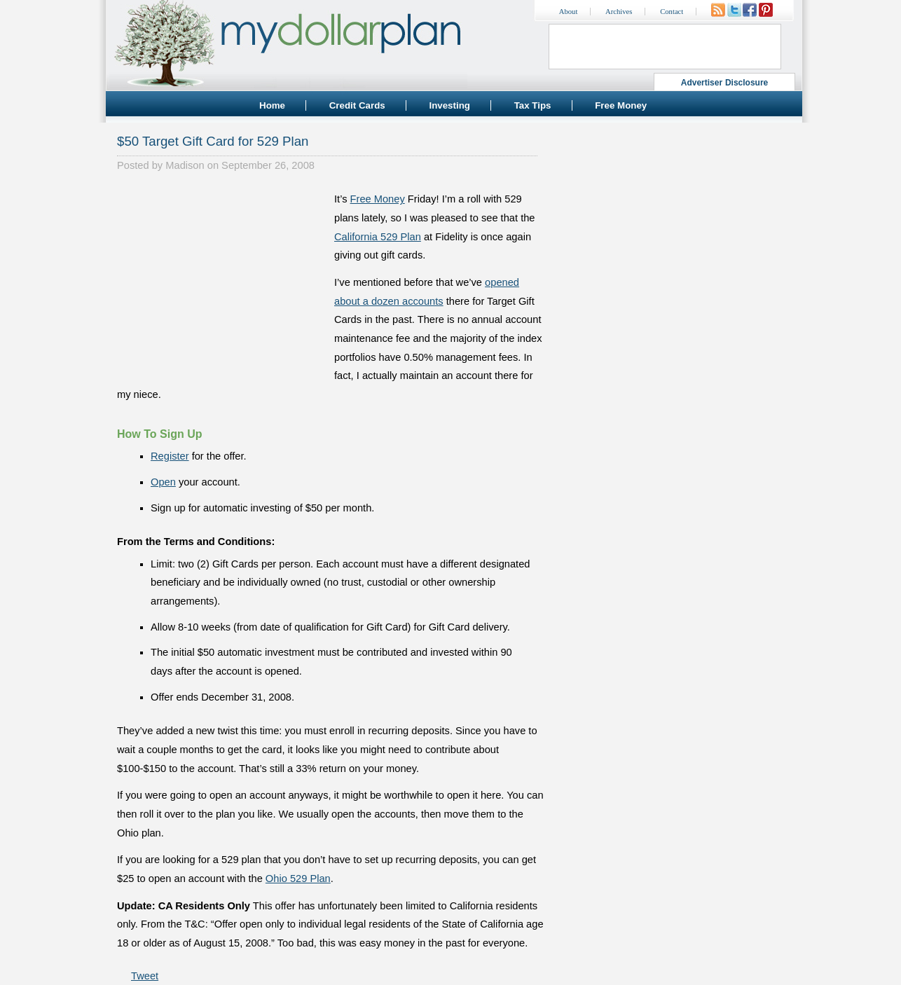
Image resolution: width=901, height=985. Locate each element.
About (568, 11)
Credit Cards (357, 105)
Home (272, 105)
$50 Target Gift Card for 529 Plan (212, 141)
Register (170, 456)
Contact (671, 11)
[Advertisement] (222, 277)
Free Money (621, 105)
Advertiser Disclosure (725, 83)
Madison (184, 165)
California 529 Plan (377, 236)
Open (163, 482)
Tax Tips (532, 105)
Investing (449, 105)
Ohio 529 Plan (298, 878)
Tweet (144, 975)
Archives (618, 11)
